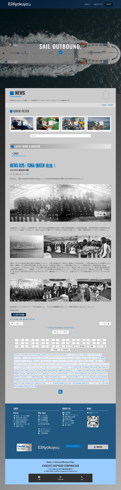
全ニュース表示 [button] (60, 332)
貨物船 (62, 383)
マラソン (99, 364)
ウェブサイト (36, 358)
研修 (47, 380)
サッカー (42, 361)
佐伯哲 (96, 367)
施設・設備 (44, 377)
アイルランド (91, 354)
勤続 (49, 370)
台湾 (83, 370)
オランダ (84, 358)
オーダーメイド (92, 358)
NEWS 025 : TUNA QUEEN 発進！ (33, 165)
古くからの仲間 (75, 370)
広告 (78, 373)
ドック (35, 364)
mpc (25, 354)
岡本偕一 (66, 373)
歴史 (71, 377)
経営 (84, 380)
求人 (80, 377)
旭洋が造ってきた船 (21, 424)
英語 (19, 383)
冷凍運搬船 (43, 420)
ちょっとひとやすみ (73, 354)
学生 (36, 373)
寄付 (48, 373)
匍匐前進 (54, 370)
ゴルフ (37, 361)
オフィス (78, 358)
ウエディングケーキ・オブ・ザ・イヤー (53, 358)
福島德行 (65, 380)
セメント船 (101, 361)
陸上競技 (105, 383)
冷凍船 (16, 319)
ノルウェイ (41, 364)
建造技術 (83, 373)
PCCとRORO (44, 431)
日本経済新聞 (53, 377)
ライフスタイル (30, 367)
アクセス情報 (68, 421)
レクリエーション (51, 367)
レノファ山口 (62, 367)
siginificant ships (57, 354)
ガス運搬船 (101, 358)
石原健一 (42, 380)
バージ (58, 364)
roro (32, 354)
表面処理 (28, 383)
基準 (32, 373)
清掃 (90, 377)
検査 (68, 377)
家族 (44, 373)
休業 (91, 367)
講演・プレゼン (47, 383)
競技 (70, 380)
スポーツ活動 (68, 423)
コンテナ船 (30, 361)
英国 (15, 383)
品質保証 (93, 370)
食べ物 (34, 386)
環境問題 (17, 380)
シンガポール (73, 361)
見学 (33, 383)
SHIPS (87, 4)
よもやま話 (83, 354)
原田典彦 (67, 370)
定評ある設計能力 (21, 420)
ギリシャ (17, 361)
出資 (30, 370)
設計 (40, 383)
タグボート (17, 364)
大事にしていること (70, 415)
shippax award (46, 354)
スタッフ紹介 (93, 361)
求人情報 (66, 425)
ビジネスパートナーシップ (69, 364)
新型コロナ (27, 377)
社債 (57, 380)
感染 (101, 373)
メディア (17, 367)
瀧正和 (95, 377)
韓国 (25, 386)
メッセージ (106, 364)
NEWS (109, 4)
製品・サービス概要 (21, 416)
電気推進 (20, 386)
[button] (60, 52)
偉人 (107, 367)
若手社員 (99, 380)
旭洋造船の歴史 (68, 417)
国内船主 (26, 319)
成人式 (106, 373)
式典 (20, 319)
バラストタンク (50, 364)
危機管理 (61, 370)
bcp (15, 354)
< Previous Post (52, 328)
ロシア (69, 367)
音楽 (29, 386)
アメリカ (99, 354)
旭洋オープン (62, 377)
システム (48, 361)
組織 (74, 380)
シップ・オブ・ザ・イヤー (60, 361)
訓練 (37, 383)
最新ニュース (92, 413)
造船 (27, 174)
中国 (80, 367)
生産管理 (23, 380)
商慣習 (99, 370)
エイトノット (70, 358)
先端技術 (17, 370)
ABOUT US (98, 4)
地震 (28, 373)
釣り (100, 383)
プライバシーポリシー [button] (73, 446)
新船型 (38, 377)
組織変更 (79, 380)
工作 (71, 373)
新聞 (33, 377)
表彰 (23, 383)
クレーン (23, 361)
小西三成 (53, 373)
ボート (88, 364)
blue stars (20, 354)
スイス (81, 361)
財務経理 (56, 383)
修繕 (100, 367)
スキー (86, 361)
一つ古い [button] (105, 323)
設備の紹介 (67, 419)
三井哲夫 (74, 367)
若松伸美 (105, 380)
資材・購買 (72, 383)
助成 (39, 370)
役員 (92, 373)
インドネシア (27, 358)
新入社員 (20, 377)
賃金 (66, 383)
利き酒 (35, 370)
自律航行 (89, 380)
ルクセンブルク (40, 367)
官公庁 (40, 373)
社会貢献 (52, 380)
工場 (75, 373)
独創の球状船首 (20, 422)
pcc (29, 354)
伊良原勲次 (85, 367)
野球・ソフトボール (92, 383)
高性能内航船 (43, 424)
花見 (94, 380)
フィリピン (82, 364)
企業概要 (66, 413)
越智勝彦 (79, 383)
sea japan (38, 354)
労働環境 (44, 370)
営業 (103, 370)
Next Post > (70, 328)
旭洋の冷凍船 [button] (18, 314)
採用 (15, 377)
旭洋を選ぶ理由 (20, 418)
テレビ (30, 364)
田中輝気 (29, 380)
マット (93, 364)
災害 (99, 377)
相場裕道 (36, 380)
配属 (84, 383)
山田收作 (59, 373)
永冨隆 (76, 377)
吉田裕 (87, 370)
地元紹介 (23, 373)
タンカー (24, 364)
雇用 (15, 386)
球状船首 (104, 377)
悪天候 (32, 319)
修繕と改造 (18, 426)
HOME (104, 105)
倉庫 (103, 367)
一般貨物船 (43, 433)
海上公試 (85, 377)
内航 (22, 370)
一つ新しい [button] (16, 323)
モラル (23, 367)
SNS (64, 354)
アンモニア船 (18, 358)
